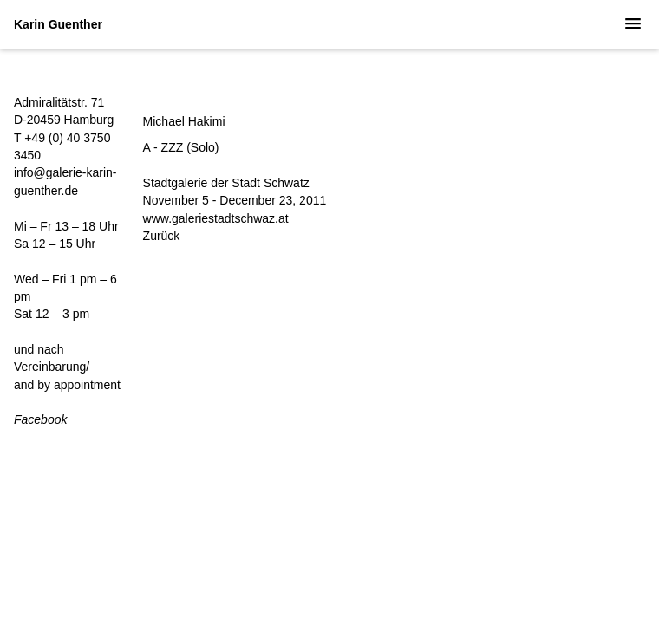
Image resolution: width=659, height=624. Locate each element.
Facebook (40, 419)
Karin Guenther (58, 24)
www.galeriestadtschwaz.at (216, 218)
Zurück (161, 236)
